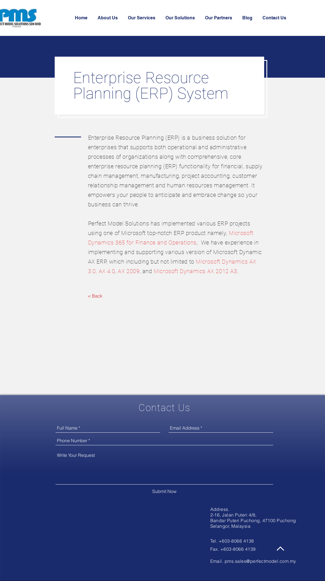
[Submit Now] (164, 491)
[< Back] (95, 296)
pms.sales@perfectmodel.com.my (260, 561)
